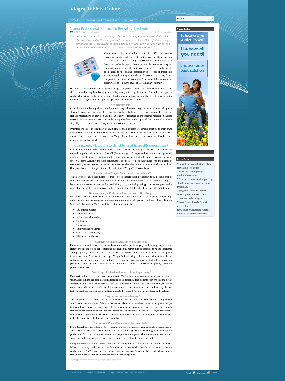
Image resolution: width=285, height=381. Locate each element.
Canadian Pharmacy (87, 360)
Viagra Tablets (112, 20)
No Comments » (165, 32)
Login (214, 372)
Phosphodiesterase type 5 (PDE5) (88, 343)
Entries (189, 373)
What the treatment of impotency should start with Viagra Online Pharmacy (195, 183)
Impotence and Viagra (94, 21)
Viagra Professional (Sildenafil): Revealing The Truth (109, 28)
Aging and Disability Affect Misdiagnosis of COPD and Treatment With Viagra (191, 194)
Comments (202, 373)
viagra (103, 360)
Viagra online (116, 360)
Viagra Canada (92, 32)
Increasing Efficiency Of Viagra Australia (129, 21)
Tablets (76, 20)
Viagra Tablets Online (95, 9)
